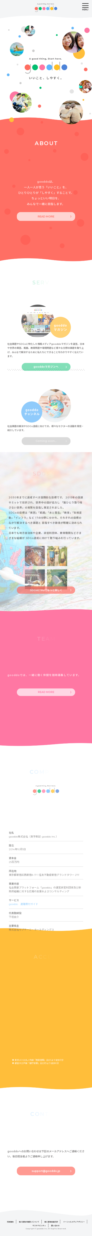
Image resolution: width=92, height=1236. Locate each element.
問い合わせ (55, 1226)
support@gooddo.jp (46, 1176)
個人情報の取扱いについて (29, 1222)
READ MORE (46, 222)
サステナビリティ (39, 1226)
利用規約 (10, 1222)
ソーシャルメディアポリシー (74, 1222)
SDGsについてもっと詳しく (46, 595)
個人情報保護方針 (51, 1222)
